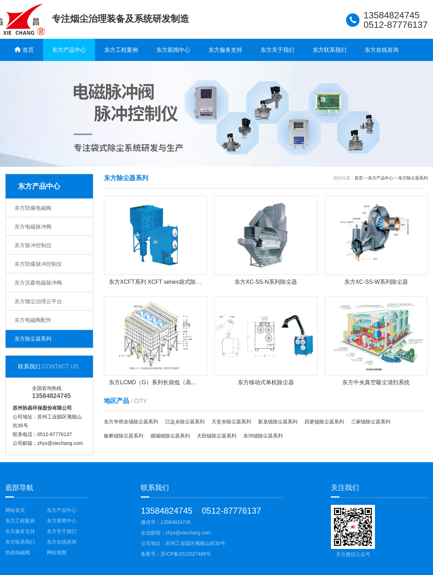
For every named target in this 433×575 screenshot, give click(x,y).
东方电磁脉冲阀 (32, 227)
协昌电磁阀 (17, 552)
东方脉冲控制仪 (32, 245)
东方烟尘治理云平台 (38, 301)
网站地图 (57, 552)
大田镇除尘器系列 (216, 436)
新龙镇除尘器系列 (277, 421)
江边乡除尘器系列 (185, 421)
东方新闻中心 (173, 50)
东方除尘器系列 (32, 339)
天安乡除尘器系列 (231, 421)
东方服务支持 (225, 50)
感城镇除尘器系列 (170, 436)
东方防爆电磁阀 (32, 208)
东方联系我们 (329, 50)
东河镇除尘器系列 (263, 436)
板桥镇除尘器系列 (123, 436)
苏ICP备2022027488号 (186, 554)
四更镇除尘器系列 (324, 421)
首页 (358, 178)
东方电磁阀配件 (32, 320)
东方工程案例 (121, 50)
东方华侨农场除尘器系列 (131, 421)
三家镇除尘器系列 (370, 421)
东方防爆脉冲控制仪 (38, 264)
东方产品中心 (69, 50)
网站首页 (15, 510)
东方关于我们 (277, 50)
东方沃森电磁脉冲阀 (38, 283)
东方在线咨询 (382, 50)
